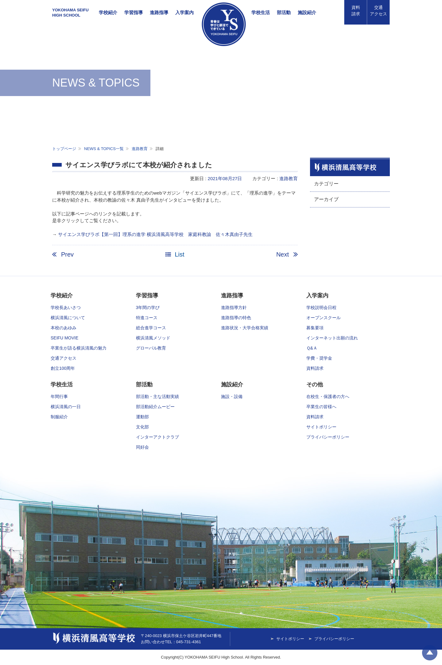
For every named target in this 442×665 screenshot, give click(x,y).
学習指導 (133, 12)
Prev (67, 254)
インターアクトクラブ (157, 437)
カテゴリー (326, 183)
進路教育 (140, 148)
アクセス (378, 10)
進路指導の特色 (236, 317)
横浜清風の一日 (66, 406)
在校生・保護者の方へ (327, 396)
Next (282, 254)
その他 (314, 384)
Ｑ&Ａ (311, 348)
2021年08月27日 (225, 178)
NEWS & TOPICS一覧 (104, 148)
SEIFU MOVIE (64, 337)
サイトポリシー (321, 426)
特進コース (146, 317)
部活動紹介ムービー (155, 406)
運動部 (142, 416)
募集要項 (315, 327)
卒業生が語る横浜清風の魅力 (79, 348)
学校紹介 (108, 12)
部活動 (284, 12)
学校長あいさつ (66, 307)
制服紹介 (59, 416)
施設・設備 (231, 396)
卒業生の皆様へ (321, 406)
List (179, 254)
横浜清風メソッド (153, 337)
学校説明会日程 (321, 307)
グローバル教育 (151, 348)
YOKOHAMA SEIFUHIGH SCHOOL (70, 12)
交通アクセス (63, 358)
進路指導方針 (234, 307)
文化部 (142, 426)
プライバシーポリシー (327, 437)
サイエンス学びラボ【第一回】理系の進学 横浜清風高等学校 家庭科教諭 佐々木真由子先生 (155, 234)
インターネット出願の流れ (332, 337)
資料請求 (355, 10)
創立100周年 (63, 368)
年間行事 (59, 396)
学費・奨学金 (319, 358)
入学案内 (184, 12)
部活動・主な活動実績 (157, 396)
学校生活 (260, 12)
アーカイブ (326, 199)
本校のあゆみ (63, 327)
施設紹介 (307, 12)
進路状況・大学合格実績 (244, 327)
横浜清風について (68, 317)
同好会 (142, 447)
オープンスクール (323, 317)
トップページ (64, 148)
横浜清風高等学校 (224, 24)
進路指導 (159, 12)
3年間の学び (148, 307)
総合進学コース (151, 327)
